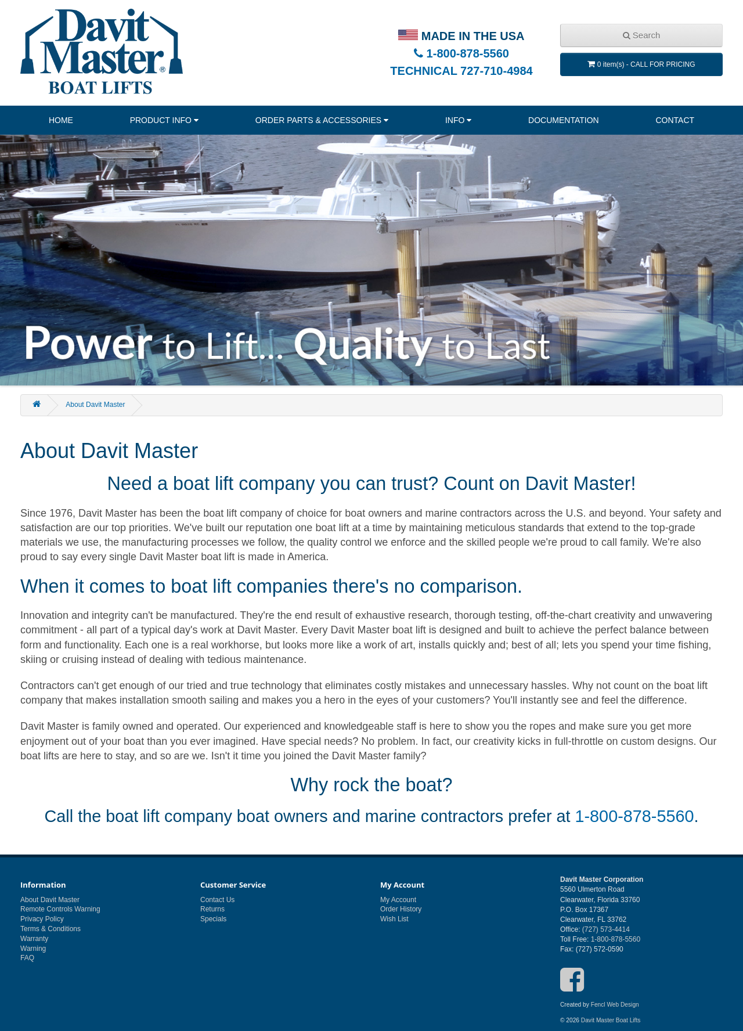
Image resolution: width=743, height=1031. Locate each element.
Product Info (161, 120)
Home (61, 120)
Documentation (563, 120)
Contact (674, 120)
